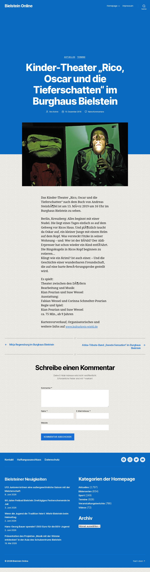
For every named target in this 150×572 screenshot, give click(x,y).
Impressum (128, 6)
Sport (82, 495)
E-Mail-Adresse (83, 412)
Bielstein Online (23, 6)
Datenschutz (57, 460)
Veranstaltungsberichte (93, 504)
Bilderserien (86, 491)
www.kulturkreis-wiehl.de (84, 327)
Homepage (112, 6)
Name (44, 412)
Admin (55, 112)
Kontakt (10, 460)
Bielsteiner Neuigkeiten (29, 479)
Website (44, 423)
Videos (83, 508)
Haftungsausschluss (32, 460)
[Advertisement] (75, 38)
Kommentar (46, 389)
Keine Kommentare (96, 112)
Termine (82, 57)
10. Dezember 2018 (72, 112)
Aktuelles (69, 57)
